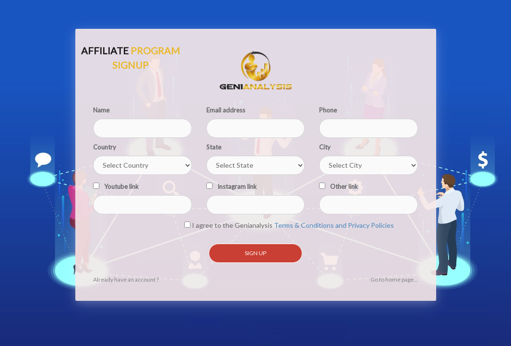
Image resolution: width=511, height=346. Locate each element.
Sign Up (255, 253)
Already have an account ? (126, 279)
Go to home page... (394, 279)
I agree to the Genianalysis (289, 225)
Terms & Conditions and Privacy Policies (334, 225)
